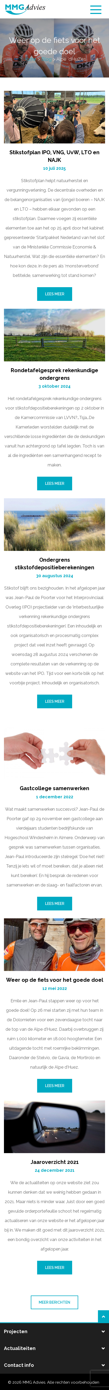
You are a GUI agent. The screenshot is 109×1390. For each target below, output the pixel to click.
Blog (46, 59)
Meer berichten (54, 1302)
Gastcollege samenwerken (54, 788)
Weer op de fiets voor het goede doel (54, 980)
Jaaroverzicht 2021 (55, 1162)
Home (29, 59)
